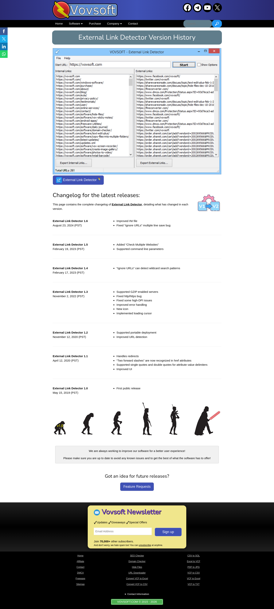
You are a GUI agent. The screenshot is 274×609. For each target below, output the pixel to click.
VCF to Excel (193, 578)
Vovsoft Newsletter (131, 512)
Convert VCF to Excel (137, 578)
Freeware (80, 578)
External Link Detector (78, 180)
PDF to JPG (193, 567)
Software (76, 23)
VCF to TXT (194, 584)
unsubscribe (145, 545)
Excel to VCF (193, 561)
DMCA (80, 572)
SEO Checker (137, 555)
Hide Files (137, 567)
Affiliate (80, 561)
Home (59, 23)
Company (114, 23)
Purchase (95, 23)
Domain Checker (136, 561)
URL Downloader (137, 572)
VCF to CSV (193, 572)
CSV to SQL (193, 555)
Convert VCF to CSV (137, 584)
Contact (133, 23)
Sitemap (80, 584)
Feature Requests (137, 486)
